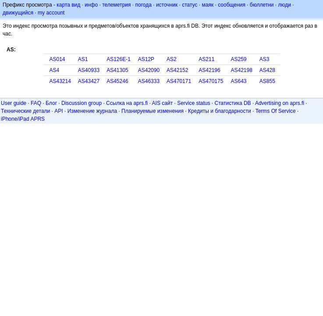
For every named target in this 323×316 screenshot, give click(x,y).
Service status (193, 103)
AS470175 (211, 81)
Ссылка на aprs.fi (127, 103)
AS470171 (179, 81)
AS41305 (117, 70)
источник (166, 5)
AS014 (57, 59)
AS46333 (149, 81)
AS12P (146, 59)
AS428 (267, 70)
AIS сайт (162, 103)
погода (143, 5)
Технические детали (25, 111)
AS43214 (60, 81)
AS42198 (241, 70)
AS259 (239, 59)
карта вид (68, 5)
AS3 (264, 59)
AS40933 (88, 70)
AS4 (55, 70)
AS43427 (88, 81)
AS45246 (117, 81)
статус (189, 5)
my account (51, 13)
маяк (208, 5)
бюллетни (262, 5)
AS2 (172, 59)
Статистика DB (233, 103)
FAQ (36, 103)
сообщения (231, 5)
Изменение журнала (92, 111)
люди (284, 5)
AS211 (206, 59)
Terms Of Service (276, 111)
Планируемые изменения (152, 111)
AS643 (239, 81)
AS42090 (149, 70)
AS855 (267, 81)
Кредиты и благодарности (219, 111)
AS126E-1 (118, 59)
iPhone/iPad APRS (23, 119)
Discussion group (81, 103)
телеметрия (116, 5)
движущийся (18, 13)
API (58, 111)
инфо (91, 5)
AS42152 (177, 70)
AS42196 (209, 70)
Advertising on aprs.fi (279, 103)
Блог (51, 103)
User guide (13, 103)
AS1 (83, 59)
